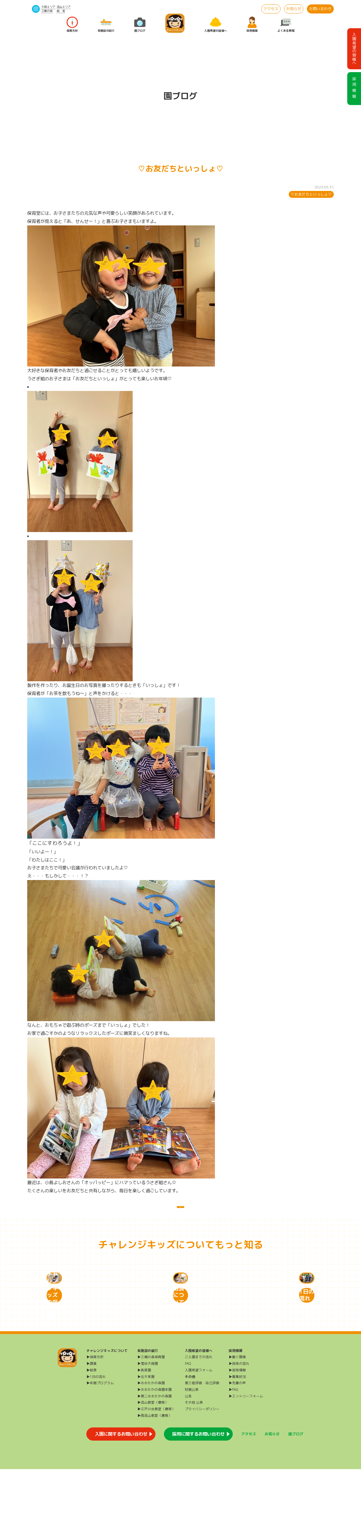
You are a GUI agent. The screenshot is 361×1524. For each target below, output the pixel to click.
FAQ (188, 1418)
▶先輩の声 (237, 1437)
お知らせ (293, 8)
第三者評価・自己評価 (202, 1437)
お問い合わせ (320, 8)
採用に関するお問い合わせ (198, 1488)
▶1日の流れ (96, 1431)
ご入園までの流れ (198, 1411)
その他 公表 (194, 1457)
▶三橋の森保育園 (151, 1411)
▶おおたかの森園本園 (154, 1444)
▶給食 (91, 1424)
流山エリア (64, 7)
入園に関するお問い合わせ (121, 1488)
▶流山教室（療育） (152, 1457)
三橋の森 (47, 11)
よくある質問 (285, 25)
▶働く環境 (237, 1411)
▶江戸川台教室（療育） (156, 1463)
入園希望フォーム (198, 1424)
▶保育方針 (95, 1411)
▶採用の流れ (239, 1418)
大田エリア (48, 7)
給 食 (61, 11)
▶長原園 (144, 1424)
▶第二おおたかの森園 (154, 1450)
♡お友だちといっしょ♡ (311, 194)
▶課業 (91, 1418)
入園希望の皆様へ (215, 25)
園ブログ (139, 25)
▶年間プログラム (100, 1437)
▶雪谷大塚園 (147, 1418)
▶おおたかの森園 (151, 1437)
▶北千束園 (146, 1431)
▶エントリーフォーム (246, 1450)
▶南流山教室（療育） (154, 1470)
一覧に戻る (180, 1212)
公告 (188, 1450)
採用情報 (252, 25)
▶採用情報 (237, 1424)
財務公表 (192, 1444)
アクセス (270, 8)
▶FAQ (233, 1444)
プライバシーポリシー (202, 1463)
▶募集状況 (237, 1431)
